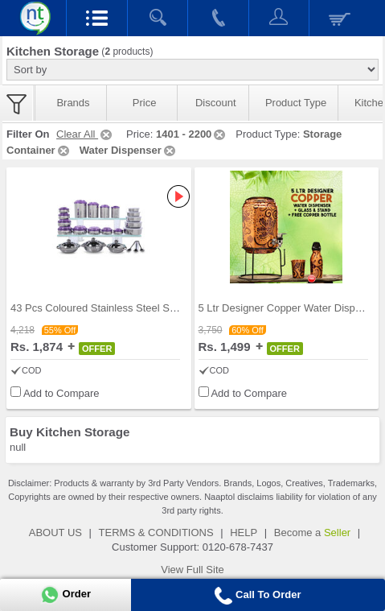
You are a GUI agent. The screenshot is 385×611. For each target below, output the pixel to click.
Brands (72, 103)
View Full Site (192, 570)
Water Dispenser (129, 150)
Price (145, 103)
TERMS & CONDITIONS (156, 532)
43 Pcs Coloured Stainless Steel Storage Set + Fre (127, 308)
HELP (243, 532)
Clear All (85, 134)
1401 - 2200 (191, 134)
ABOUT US (55, 532)
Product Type (295, 103)
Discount (215, 103)
